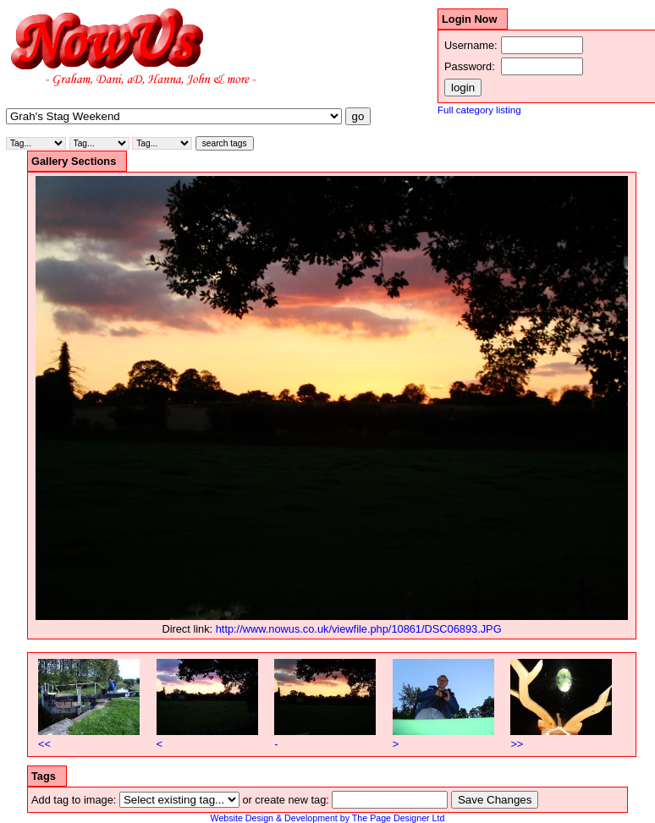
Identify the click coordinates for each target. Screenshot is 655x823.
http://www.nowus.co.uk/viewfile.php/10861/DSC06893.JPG (359, 629)
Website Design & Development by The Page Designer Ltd (328, 818)
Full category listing (479, 110)
